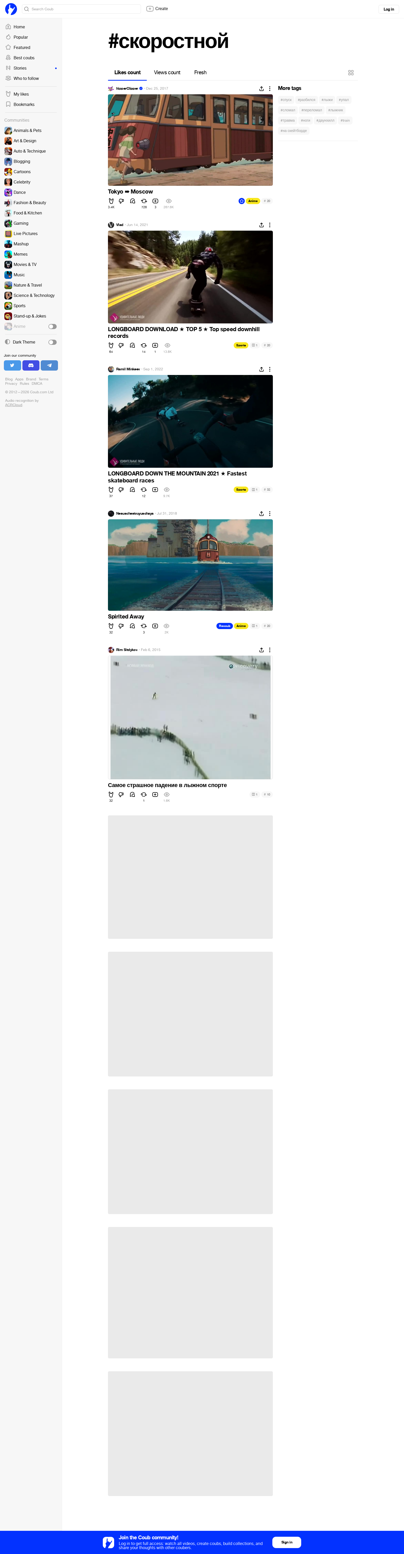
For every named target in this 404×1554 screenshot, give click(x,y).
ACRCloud (13, 405)
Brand (31, 379)
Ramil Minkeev (128, 369)
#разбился (306, 99)
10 (267, 794)
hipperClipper (127, 88)
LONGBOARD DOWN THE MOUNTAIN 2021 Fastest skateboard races (177, 477)
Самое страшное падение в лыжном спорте (167, 785)
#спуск (286, 99)
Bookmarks (20, 104)
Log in (389, 9)
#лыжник (335, 110)
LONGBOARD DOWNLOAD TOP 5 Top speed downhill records (183, 333)
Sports (241, 345)
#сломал (288, 110)
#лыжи (327, 99)
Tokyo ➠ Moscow (130, 191)
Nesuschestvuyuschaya (135, 513)
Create (157, 9)
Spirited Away (126, 616)
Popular (16, 37)
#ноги (305, 120)
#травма (288, 120)
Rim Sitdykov (126, 650)
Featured (17, 47)
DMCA (37, 383)
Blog (9, 379)
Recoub (224, 626)
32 (267, 489)
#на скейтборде (294, 130)
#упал (344, 99)
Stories (31, 68)
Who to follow (22, 78)
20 (267, 200)
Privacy (11, 383)
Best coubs (20, 58)
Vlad (119, 225)
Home (15, 27)
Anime (253, 201)
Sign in (286, 1542)
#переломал (311, 110)
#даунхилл (325, 120)
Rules (24, 383)
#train (345, 120)
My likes (17, 94)
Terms (43, 379)
